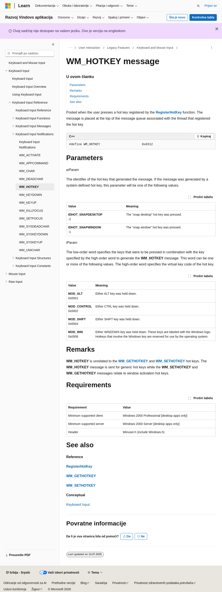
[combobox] (29, 53)
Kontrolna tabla (203, 17)
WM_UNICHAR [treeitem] (29, 250)
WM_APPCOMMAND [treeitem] (33, 163)
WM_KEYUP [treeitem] (27, 202)
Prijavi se (210, 5)
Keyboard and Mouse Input (155, 47)
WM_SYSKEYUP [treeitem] (30, 242)
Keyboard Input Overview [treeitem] (29, 86)
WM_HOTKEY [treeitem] (29, 187)
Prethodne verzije (63, 583)
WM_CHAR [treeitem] (27, 171)
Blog (83, 583)
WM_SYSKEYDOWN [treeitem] (33, 234)
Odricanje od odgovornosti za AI (24, 583)
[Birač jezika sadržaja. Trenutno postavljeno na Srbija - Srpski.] (18, 572)
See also (76, 102)
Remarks (76, 90)
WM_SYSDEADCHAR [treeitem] (34, 226)
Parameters (77, 85)
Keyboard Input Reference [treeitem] (33, 110)
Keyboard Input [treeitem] (22, 78)
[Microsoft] (8, 6)
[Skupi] (53, 44)
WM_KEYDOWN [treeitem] (30, 195)
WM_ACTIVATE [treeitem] (30, 155)
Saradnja (101, 583)
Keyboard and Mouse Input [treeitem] (27, 63)
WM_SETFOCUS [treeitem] (31, 218)
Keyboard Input (78, 504)
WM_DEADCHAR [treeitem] (31, 179)
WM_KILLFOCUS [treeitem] (31, 210)
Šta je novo (177, 17)
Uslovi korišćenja (14, 589)
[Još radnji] (211, 47)
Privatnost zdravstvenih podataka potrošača (163, 583)
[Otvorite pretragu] (198, 6)
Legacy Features (118, 47)
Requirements (79, 96)
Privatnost (119, 583)
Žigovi (35, 589)
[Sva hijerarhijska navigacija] (70, 47)
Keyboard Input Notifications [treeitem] (29, 144)
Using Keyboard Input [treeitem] (26, 94)
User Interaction (89, 47)
